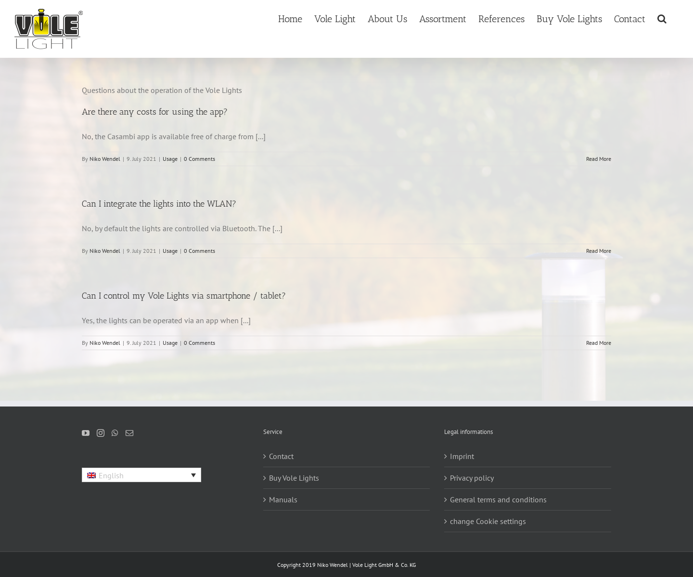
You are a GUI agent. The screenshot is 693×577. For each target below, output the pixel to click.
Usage (170, 158)
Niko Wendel (105, 158)
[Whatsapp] (115, 433)
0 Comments (199, 158)
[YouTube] (86, 433)
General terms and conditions (498, 499)
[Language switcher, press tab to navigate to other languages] (141, 475)
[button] (662, 18)
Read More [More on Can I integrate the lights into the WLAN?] (598, 250)
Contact (281, 456)
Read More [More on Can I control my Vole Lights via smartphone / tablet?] (598, 342)
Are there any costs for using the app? (155, 111)
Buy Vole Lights (294, 478)
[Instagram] (100, 433)
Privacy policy (472, 478)
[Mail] (129, 433)
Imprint (462, 456)
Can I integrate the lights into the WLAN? (159, 203)
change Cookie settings (488, 521)
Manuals (283, 499)
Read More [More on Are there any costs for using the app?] (598, 158)
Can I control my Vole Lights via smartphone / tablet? (184, 295)
